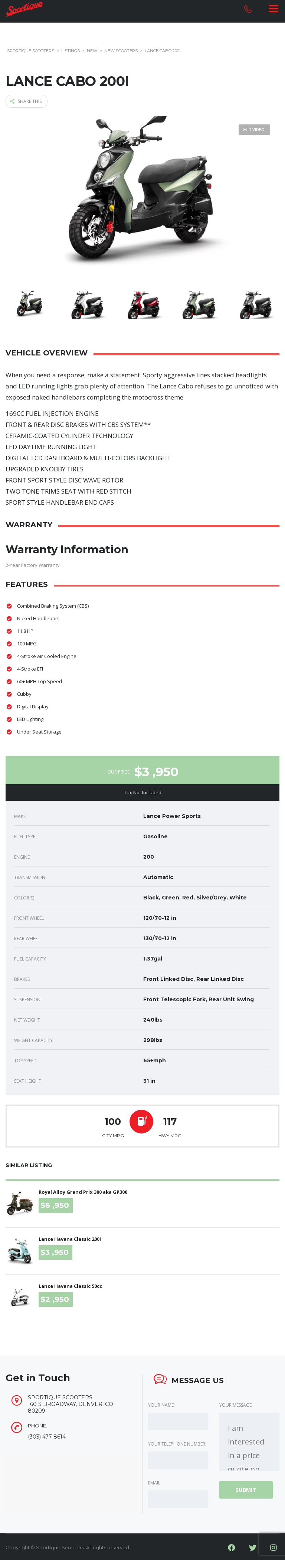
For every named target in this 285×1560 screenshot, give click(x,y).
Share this (26, 100)
